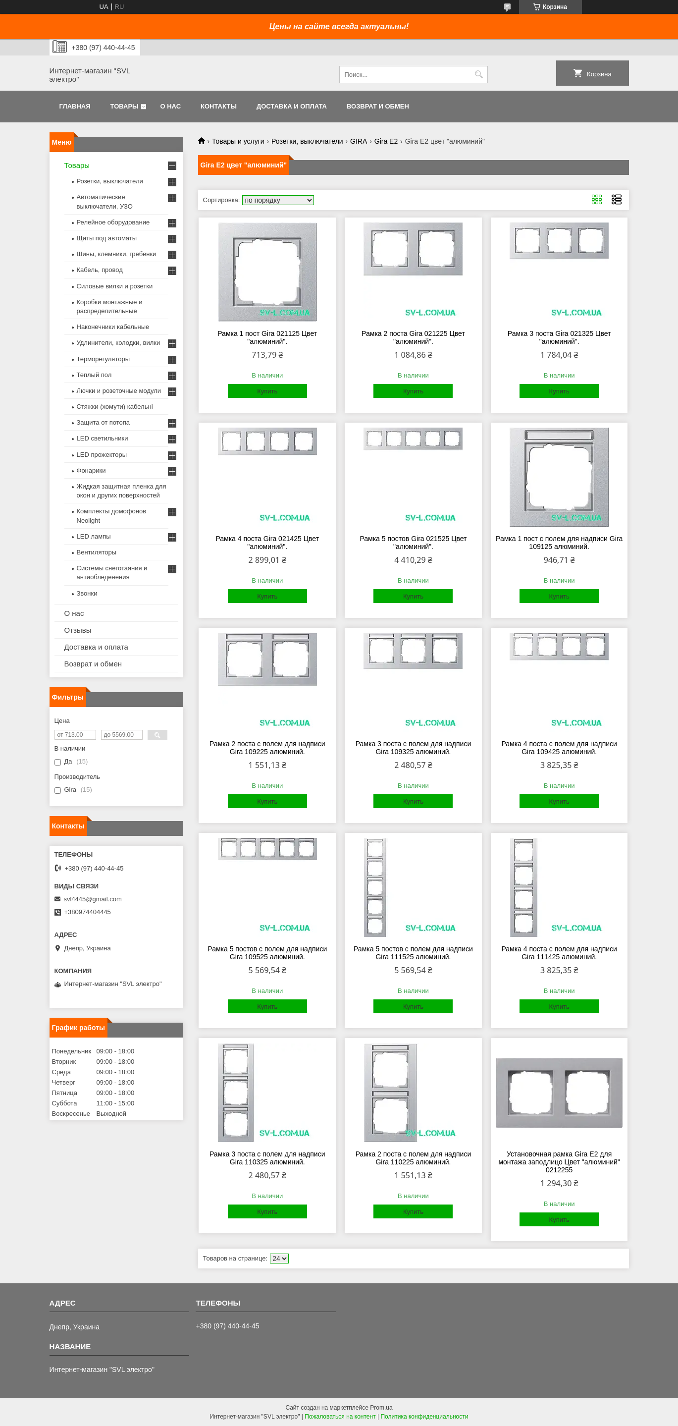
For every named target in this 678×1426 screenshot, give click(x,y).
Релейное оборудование (113, 222)
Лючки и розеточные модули (119, 390)
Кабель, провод (100, 270)
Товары (124, 106)
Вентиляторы (97, 552)
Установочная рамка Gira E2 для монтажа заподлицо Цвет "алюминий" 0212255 (559, 1162)
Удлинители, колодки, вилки (118, 342)
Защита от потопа (103, 422)
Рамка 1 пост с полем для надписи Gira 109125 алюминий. (559, 542)
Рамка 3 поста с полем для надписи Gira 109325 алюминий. (413, 748)
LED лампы (94, 536)
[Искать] (479, 74)
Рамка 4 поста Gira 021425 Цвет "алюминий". (267, 542)
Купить (267, 391)
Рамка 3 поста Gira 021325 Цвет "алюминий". (559, 337)
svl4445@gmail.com (93, 899)
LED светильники (102, 438)
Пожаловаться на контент (340, 1416)
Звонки (87, 593)
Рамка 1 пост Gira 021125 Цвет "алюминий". (267, 337)
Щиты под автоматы (107, 238)
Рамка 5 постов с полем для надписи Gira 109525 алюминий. (267, 953)
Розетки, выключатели (307, 141)
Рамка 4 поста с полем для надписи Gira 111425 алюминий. (559, 953)
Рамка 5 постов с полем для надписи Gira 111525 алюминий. (413, 953)
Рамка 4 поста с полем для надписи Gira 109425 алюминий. (559, 748)
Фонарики (91, 470)
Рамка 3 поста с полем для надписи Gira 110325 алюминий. (267, 1158)
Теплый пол (94, 375)
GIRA (358, 141)
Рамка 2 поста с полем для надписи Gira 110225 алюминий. (413, 1158)
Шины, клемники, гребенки (116, 254)
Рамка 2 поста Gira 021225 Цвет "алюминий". (413, 337)
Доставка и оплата (292, 106)
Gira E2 (386, 141)
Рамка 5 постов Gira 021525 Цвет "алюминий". (413, 542)
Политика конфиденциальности (424, 1416)
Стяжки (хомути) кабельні (115, 406)
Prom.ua (381, 1407)
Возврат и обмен (378, 106)
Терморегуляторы (103, 359)
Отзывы (78, 630)
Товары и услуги (238, 141)
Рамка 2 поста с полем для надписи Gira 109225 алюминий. (267, 748)
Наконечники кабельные (113, 326)
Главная (75, 106)
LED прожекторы (102, 454)
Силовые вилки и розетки (115, 286)
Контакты (219, 106)
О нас (170, 106)
